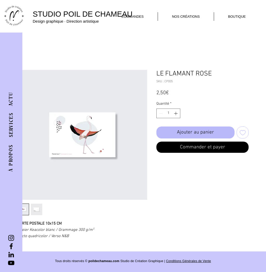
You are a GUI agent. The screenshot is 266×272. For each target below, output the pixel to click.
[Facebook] (11, 246)
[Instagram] (11, 238)
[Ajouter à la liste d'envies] (243, 132)
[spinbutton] (168, 113)
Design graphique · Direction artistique (66, 21)
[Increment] (176, 113)
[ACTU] (11, 98)
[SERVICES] (11, 125)
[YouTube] (11, 263)
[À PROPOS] (11, 158)
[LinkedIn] (11, 254)
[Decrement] (160, 113)
